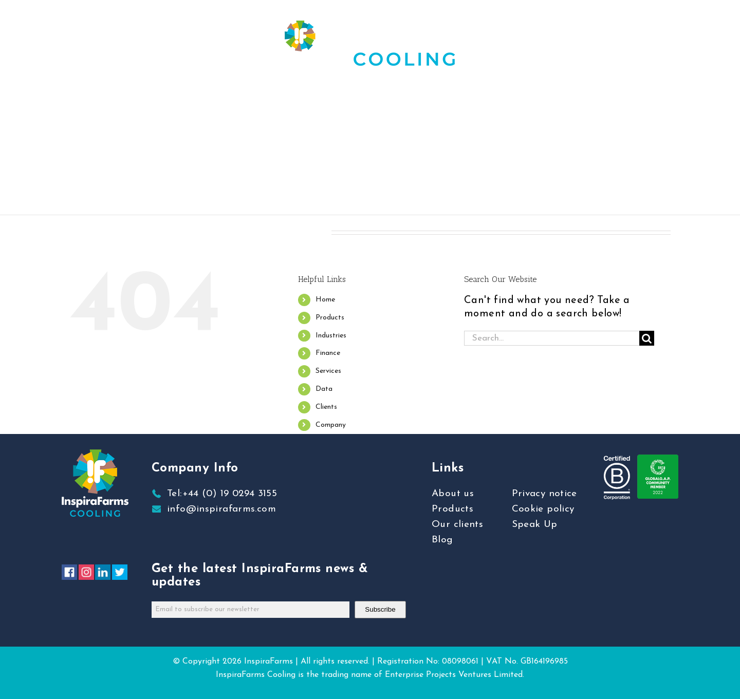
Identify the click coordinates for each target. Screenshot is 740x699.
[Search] (646, 338)
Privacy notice (544, 494)
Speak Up (535, 525)
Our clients (457, 525)
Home (325, 300)
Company (331, 425)
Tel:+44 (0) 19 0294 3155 (222, 494)
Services (328, 371)
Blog (442, 540)
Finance (328, 353)
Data (324, 389)
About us (453, 494)
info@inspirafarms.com (221, 509)
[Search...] (551, 338)
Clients (326, 407)
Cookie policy (543, 509)
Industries (331, 335)
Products (330, 318)
